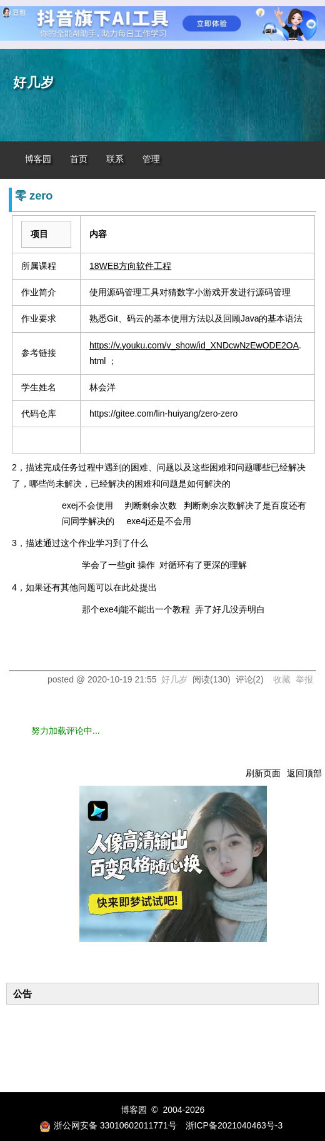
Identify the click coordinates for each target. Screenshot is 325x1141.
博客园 (38, 159)
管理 (151, 159)
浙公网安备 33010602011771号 (108, 1125)
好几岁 (33, 82)
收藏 (282, 679)
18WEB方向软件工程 (130, 266)
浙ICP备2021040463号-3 (234, 1125)
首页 (79, 159)
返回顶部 (304, 773)
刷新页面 (263, 773)
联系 (115, 159)
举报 (304, 679)
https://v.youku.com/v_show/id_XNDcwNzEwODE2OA (194, 345)
